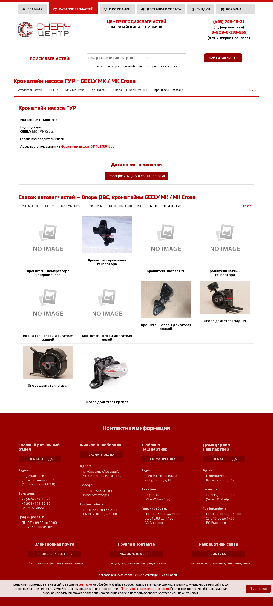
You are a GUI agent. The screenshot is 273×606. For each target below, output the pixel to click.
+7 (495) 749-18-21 (36, 499)
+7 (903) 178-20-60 (36, 503)
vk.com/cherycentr (136, 554)
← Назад (250, 90)
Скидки (201, 9)
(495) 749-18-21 (228, 21)
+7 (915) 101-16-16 (220, 495)
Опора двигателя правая (107, 402)
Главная (32, 9)
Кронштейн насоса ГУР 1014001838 (88, 146)
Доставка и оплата (161, 9)
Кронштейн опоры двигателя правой (166, 327)
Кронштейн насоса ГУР (166, 271)
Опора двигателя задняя (225, 321)
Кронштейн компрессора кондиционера (48, 273)
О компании (117, 9)
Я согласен (258, 588)
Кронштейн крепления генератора (107, 262)
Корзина (231, 9)
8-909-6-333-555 (228, 32)
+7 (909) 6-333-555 (159, 495)
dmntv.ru (218, 554)
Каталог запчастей (73, 9)
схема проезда (40, 459)
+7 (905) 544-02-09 (97, 491)
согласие (85, 584)
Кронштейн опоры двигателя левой (107, 338)
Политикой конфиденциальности (145, 588)
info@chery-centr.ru (54, 554)
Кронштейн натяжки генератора (225, 273)
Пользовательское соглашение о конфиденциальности (136, 575)
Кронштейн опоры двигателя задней (48, 338)
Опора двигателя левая (48, 385)
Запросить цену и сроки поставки (136, 176)
